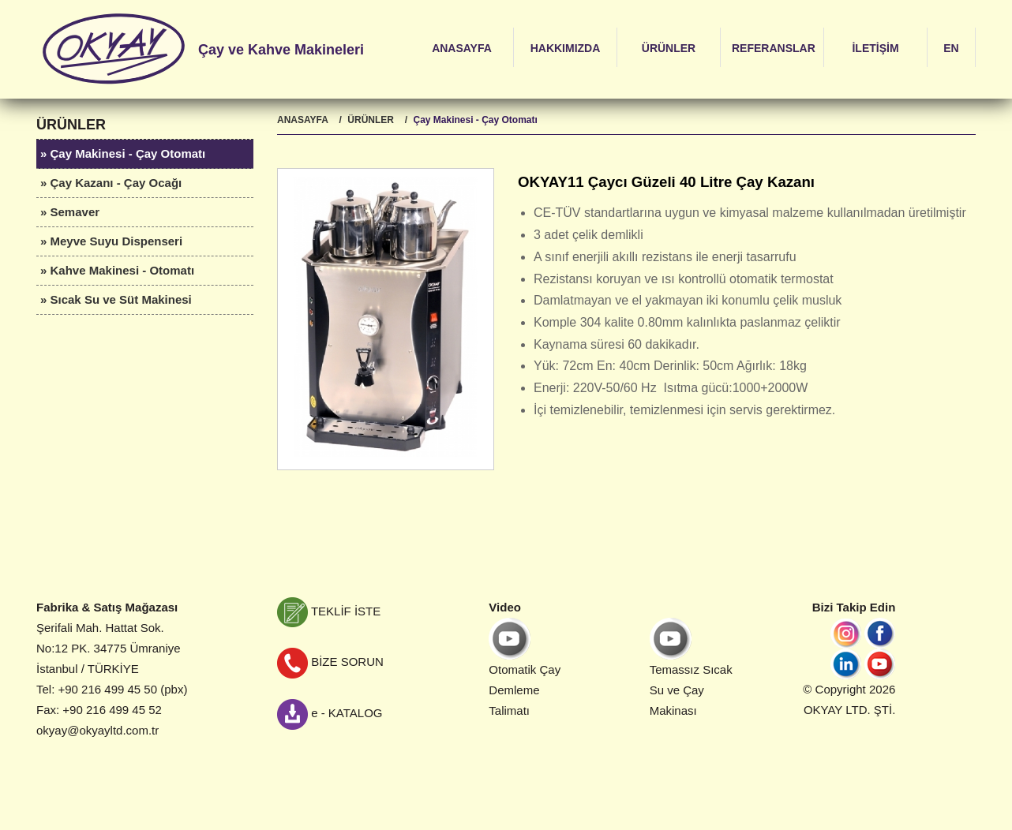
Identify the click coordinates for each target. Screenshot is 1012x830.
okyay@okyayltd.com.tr (97, 730)
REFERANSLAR (773, 48)
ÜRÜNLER (668, 48)
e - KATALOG (329, 713)
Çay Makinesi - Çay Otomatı (475, 119)
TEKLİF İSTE (328, 611)
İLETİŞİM (875, 48)
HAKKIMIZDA (565, 48)
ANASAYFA (462, 48)
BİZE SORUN (330, 661)
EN (950, 48)
